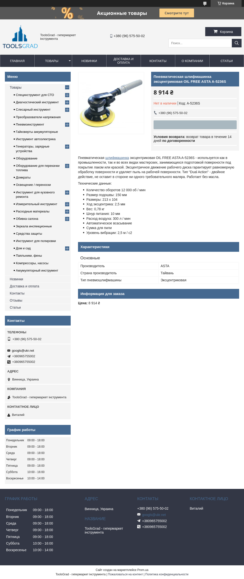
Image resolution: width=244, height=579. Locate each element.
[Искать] (237, 43)
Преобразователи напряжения (38, 117)
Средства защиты (29, 233)
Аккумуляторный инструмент (37, 270)
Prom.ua (142, 570)
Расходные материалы (32, 211)
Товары (52, 61)
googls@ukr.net (23, 350)
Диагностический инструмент (37, 102)
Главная (17, 61)
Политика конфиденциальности (166, 574)
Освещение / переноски (33, 185)
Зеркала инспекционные (34, 226)
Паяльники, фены (29, 255)
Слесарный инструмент (33, 109)
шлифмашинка (117, 158)
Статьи (227, 61)
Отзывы (16, 300)
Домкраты (23, 177)
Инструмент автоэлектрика (36, 139)
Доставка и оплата (124, 60)
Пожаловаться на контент (125, 574)
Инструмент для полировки (36, 241)
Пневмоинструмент (30, 124)
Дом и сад (23, 248)
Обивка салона (27, 219)
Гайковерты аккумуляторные (37, 132)
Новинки (89, 61)
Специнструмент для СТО (35, 95)
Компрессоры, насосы (32, 263)
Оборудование (26, 158)
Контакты (157, 61)
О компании (192, 61)
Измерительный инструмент (36, 204)
